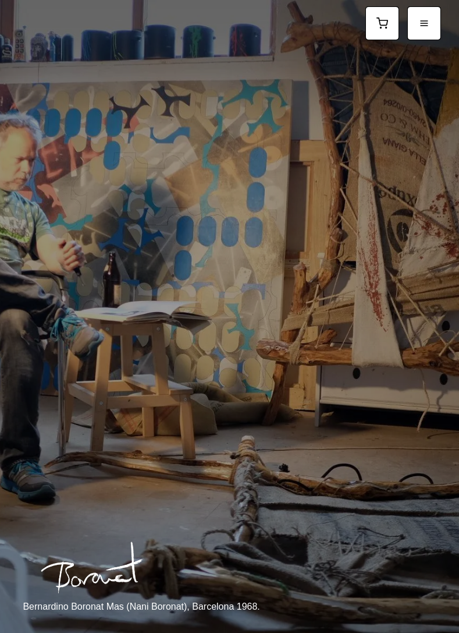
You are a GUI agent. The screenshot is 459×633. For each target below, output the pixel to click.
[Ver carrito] (382, 23)
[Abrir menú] (424, 23)
